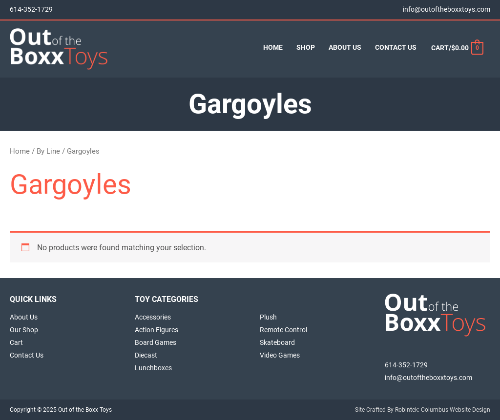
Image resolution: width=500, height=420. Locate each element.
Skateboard (277, 342)
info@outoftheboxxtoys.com (446, 9)
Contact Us (26, 355)
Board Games (155, 342)
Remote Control (283, 330)
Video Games (280, 355)
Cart (16, 342)
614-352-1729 (31, 9)
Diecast (146, 355)
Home (20, 151)
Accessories (153, 317)
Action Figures (156, 330)
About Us (24, 317)
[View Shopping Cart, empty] (456, 48)
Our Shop (24, 330)
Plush (268, 317)
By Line (48, 151)
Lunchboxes (153, 368)
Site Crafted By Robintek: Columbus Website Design (422, 409)
